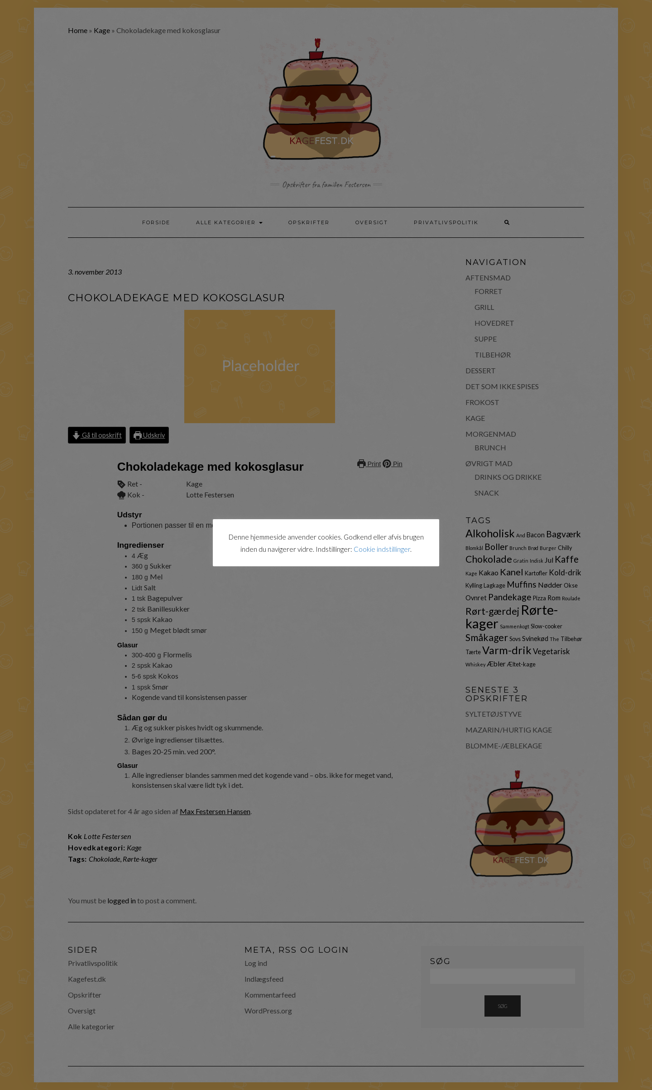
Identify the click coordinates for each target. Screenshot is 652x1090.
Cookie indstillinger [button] (382, 549)
